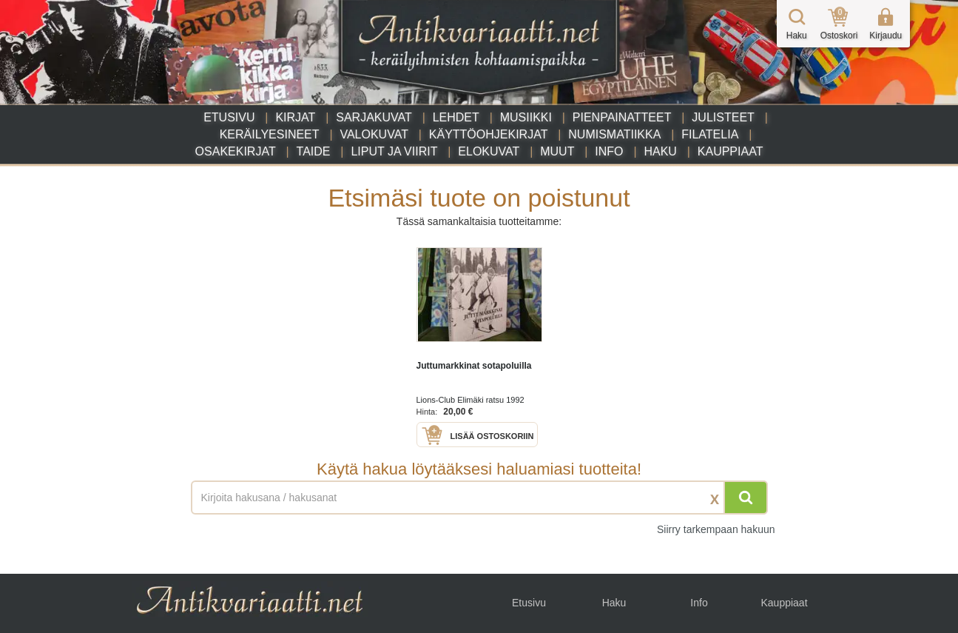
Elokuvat (488, 151)
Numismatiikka (614, 134)
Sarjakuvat (374, 117)
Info (609, 151)
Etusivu (228, 117)
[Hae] (745, 497)
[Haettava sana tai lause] (479, 497)
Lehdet (456, 117)
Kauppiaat (730, 151)
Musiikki (526, 117)
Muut (557, 151)
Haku (660, 151)
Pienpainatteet (622, 117)
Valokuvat (374, 134)
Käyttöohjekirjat (488, 134)
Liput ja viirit (394, 151)
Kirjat (295, 117)
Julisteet (723, 117)
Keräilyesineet (270, 134)
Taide (314, 151)
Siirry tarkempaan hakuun (716, 529)
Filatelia (709, 134)
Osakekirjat (235, 151)
